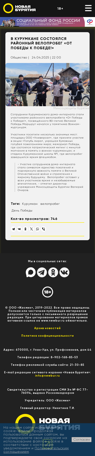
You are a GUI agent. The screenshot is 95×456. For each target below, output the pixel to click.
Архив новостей (47, 328)
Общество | (20, 57)
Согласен (81, 439)
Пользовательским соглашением (36, 450)
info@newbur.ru (47, 375)
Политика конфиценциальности (47, 335)
